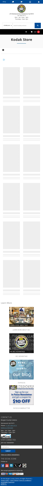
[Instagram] (11, 465)
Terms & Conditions (25, 480)
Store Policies (14, 480)
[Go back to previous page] (3, 50)
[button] (26, 32)
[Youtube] (7, 465)
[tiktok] (20, 465)
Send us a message (7, 428)
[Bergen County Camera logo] (21, 9)
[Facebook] (2, 465)
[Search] (38, 25)
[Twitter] (15, 465)
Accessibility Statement (7, 482)
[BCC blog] (24, 465)
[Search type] (8, 25)
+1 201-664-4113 (11, 425)
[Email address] (21, 447)
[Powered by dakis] (3, 484)
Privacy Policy (5, 480)
